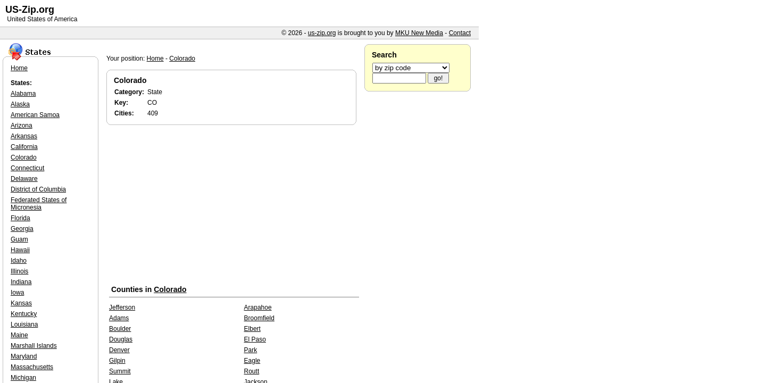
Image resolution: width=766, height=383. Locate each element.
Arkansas (24, 136)
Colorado (182, 58)
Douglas (120, 339)
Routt (252, 371)
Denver (119, 350)
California (24, 147)
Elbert (252, 328)
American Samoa (35, 115)
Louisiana (24, 324)
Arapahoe (258, 307)
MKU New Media (419, 33)
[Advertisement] (234, 206)
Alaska (20, 104)
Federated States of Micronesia (38, 203)
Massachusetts (32, 367)
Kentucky (24, 314)
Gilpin (117, 360)
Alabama (23, 93)
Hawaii (20, 250)
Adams (119, 318)
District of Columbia (38, 189)
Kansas (21, 303)
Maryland (24, 356)
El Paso (255, 339)
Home (155, 58)
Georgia (22, 228)
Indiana (21, 282)
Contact (460, 33)
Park (250, 350)
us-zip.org (322, 33)
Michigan (23, 377)
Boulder (120, 328)
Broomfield (259, 318)
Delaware (24, 178)
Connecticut (27, 168)
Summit (120, 371)
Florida (20, 218)
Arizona (21, 125)
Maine (19, 335)
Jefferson (122, 307)
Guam (19, 239)
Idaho (19, 260)
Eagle (252, 360)
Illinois (19, 271)
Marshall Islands (34, 345)
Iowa (17, 292)
